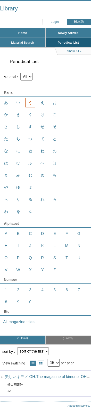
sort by (7, 351)
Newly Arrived (68, 33)
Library (9, 8)
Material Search (22, 42)
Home (22, 33)
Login (55, 22)
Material (10, 77)
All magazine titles (18, 322)
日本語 (79, 22)
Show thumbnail (41, 363)
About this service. (79, 405)
